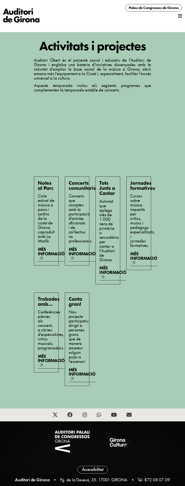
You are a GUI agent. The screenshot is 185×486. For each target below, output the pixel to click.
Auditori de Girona (32, 480)
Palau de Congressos (154, 8)
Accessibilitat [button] (92, 469)
